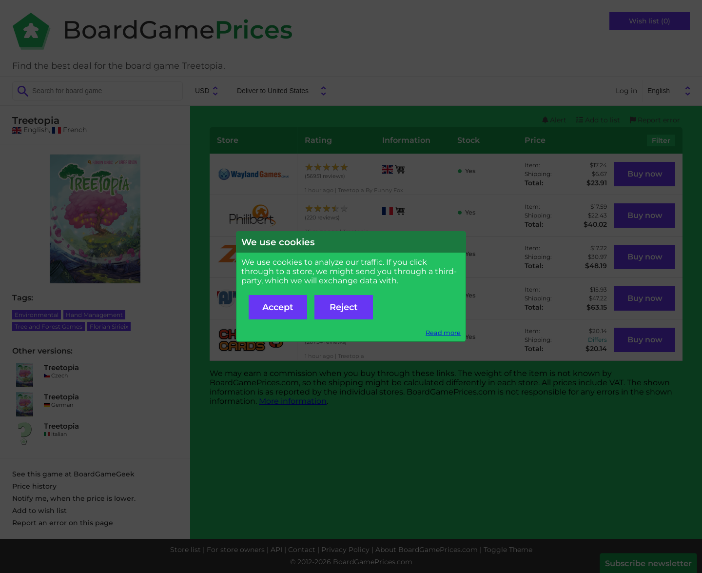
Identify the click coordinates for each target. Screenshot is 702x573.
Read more (443, 332)
